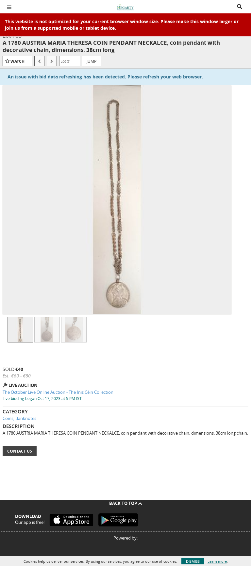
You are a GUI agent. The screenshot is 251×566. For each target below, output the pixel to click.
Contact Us (19, 451)
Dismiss (193, 561)
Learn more (217, 561)
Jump (91, 61)
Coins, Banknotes (19, 418)
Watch (17, 61)
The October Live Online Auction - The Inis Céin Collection (58, 392)
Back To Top (125, 503)
